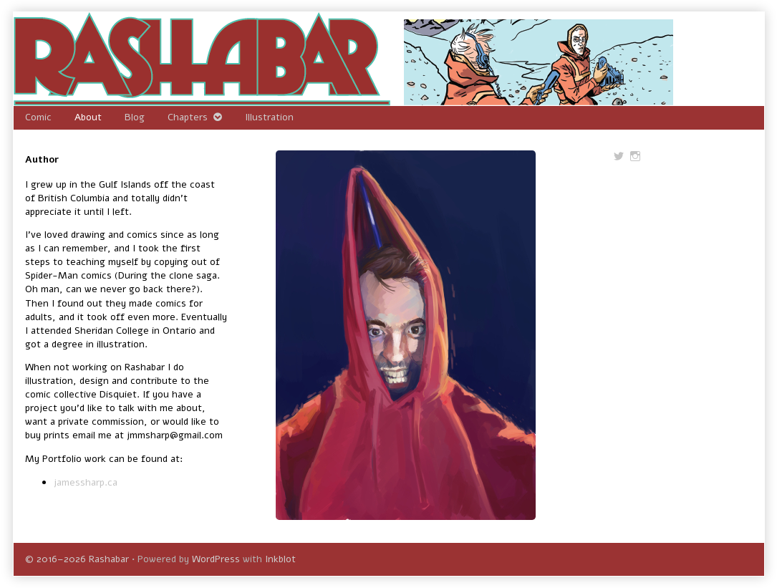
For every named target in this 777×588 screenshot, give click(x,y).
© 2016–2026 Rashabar (77, 559)
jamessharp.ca (85, 482)
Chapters (188, 117)
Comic (38, 117)
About (88, 117)
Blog (135, 117)
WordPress (216, 559)
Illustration (269, 117)
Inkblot (280, 559)
